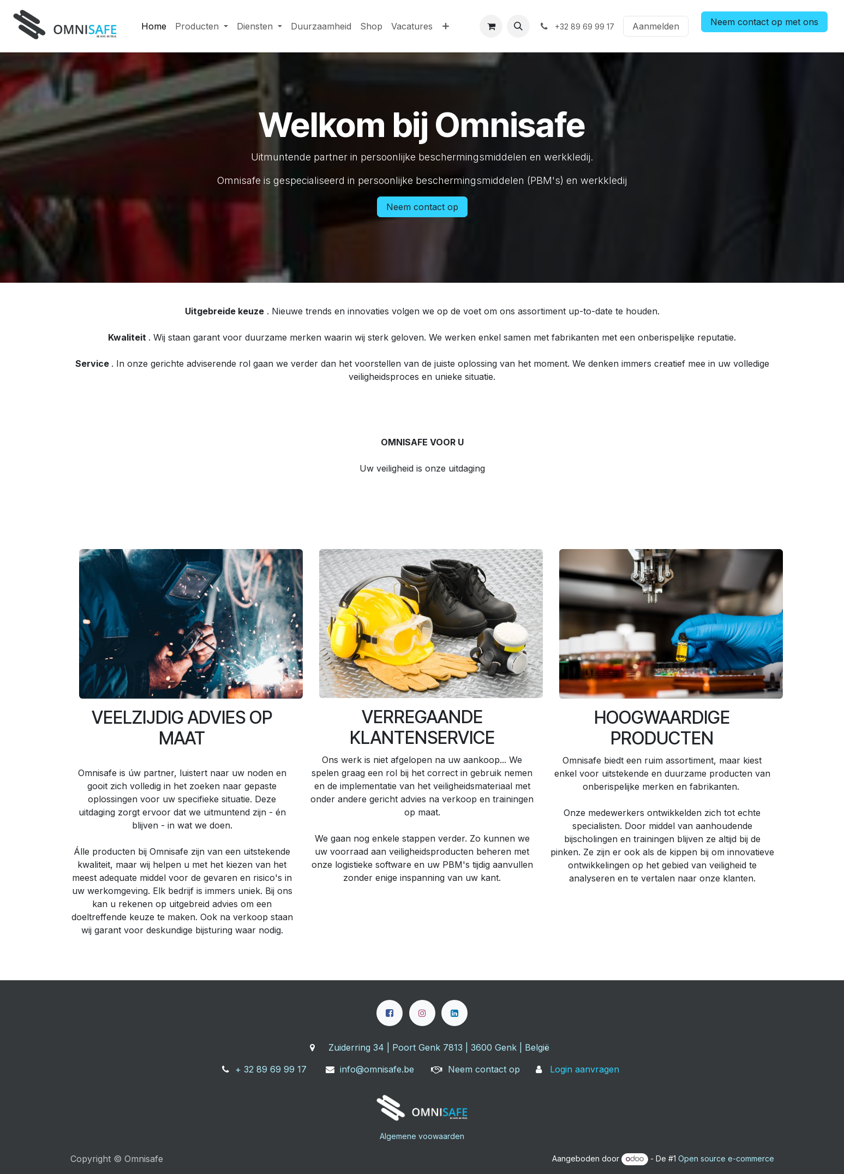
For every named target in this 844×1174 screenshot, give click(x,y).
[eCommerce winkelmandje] (491, 26)
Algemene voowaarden (422, 1136)
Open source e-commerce (726, 1158)
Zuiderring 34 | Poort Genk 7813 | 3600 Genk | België (438, 1047)
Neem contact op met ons (764, 21)
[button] (518, 26)
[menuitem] (154, 26)
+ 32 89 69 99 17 (271, 1069)
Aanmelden (655, 26)
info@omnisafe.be (377, 1069)
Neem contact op (422, 206)
